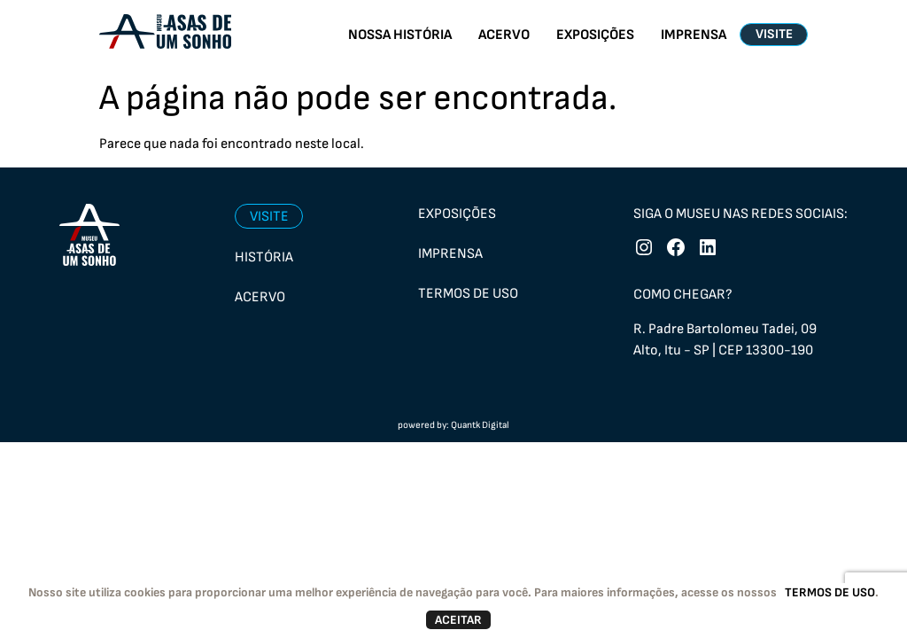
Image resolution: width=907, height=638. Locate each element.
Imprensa (450, 253)
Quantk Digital (480, 425)
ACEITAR (458, 619)
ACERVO (504, 35)
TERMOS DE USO (830, 592)
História (264, 257)
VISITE (774, 34)
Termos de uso (468, 293)
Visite (269, 216)
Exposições (457, 214)
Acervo (260, 297)
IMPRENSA (693, 35)
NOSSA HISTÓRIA (400, 35)
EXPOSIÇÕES (595, 35)
